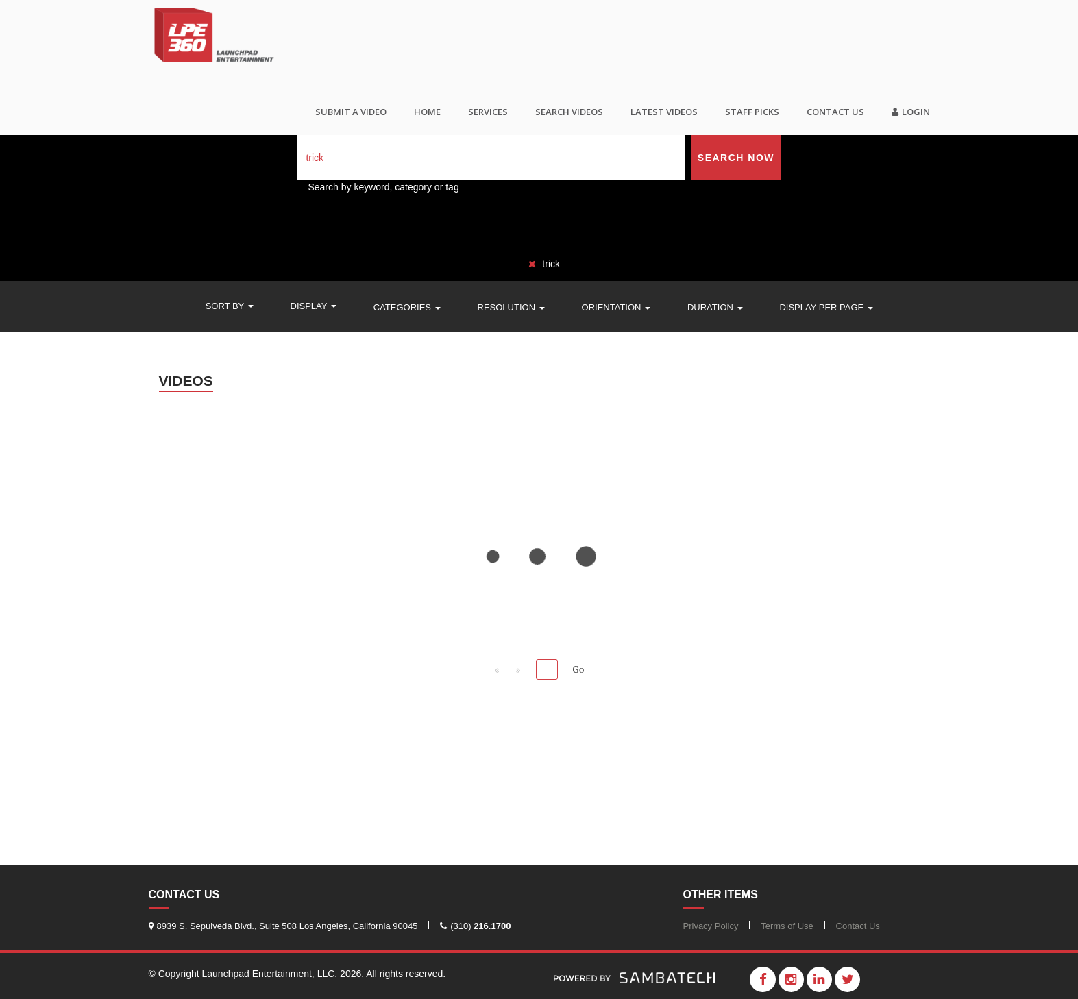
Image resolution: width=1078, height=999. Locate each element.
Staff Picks (752, 112)
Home (427, 112)
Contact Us (835, 112)
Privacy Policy (711, 926)
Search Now (736, 157)
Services (488, 112)
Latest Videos (664, 112)
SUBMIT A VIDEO (351, 112)
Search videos (569, 112)
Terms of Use (787, 926)
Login (911, 112)
